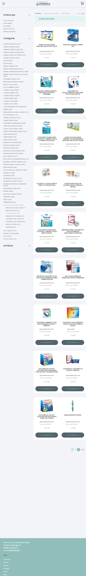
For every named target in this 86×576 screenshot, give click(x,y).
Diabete (7, 109)
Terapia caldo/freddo (50, 13)
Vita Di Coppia (9, 239)
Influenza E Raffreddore (14, 151)
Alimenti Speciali (11, 58)
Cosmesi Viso (10, 104)
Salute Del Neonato (12, 194)
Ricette (6, 565)
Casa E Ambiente (11, 87)
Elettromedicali (10, 115)
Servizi (5, 562)
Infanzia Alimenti (11, 145)
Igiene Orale (10, 140)
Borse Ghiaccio (12, 211)
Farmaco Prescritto (12, 118)
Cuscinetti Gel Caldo (15, 219)
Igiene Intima (10, 134)
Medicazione (10, 167)
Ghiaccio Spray (13, 224)
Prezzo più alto (9, 29)
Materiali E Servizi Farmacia (14, 162)
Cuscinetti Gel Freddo (15, 222)
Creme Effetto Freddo (15, 216)
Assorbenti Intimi (11, 79)
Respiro (8, 191)
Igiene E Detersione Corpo (15, 131)
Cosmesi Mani (10, 98)
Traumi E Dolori (11, 233)
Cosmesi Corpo (11, 90)
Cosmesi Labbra (10, 93)
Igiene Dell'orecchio (12, 126)
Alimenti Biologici (11, 44)
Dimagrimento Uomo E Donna (16, 112)
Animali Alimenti (10, 66)
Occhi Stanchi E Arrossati (15, 170)
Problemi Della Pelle (12, 178)
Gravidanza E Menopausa (14, 123)
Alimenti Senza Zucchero (14, 55)
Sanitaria (9, 197)
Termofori (11, 227)
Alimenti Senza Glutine (13, 52)
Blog (5, 575)
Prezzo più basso (9, 32)
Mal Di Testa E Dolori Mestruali (16, 159)
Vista (7, 236)
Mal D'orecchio (10, 156)
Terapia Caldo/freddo (13, 205)
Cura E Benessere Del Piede (14, 107)
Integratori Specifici (13, 153)
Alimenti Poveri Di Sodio (13, 49)
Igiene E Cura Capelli (13, 129)
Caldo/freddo (13, 213)
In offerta (7, 26)
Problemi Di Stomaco (12, 181)
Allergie (8, 60)
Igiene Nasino (9, 137)
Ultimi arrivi (7, 23)
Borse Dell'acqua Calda (15, 208)
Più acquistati (8, 21)
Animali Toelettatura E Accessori (15, 75)
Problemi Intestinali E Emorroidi (14, 185)
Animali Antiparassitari (13, 69)
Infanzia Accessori (12, 142)
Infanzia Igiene (10, 148)
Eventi (5, 572)
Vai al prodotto (47, 65)
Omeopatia (9, 173)
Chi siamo (7, 559)
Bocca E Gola (10, 84)
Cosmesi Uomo (10, 101)
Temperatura (9, 202)
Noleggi (6, 568)
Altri (7, 63)
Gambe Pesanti (10, 120)
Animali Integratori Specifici (15, 72)
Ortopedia (9, 175)
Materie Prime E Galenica (14, 164)
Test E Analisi (9, 231)
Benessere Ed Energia (13, 82)
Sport (7, 199)
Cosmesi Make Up (11, 96)
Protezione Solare (12, 188)
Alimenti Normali (11, 47)
